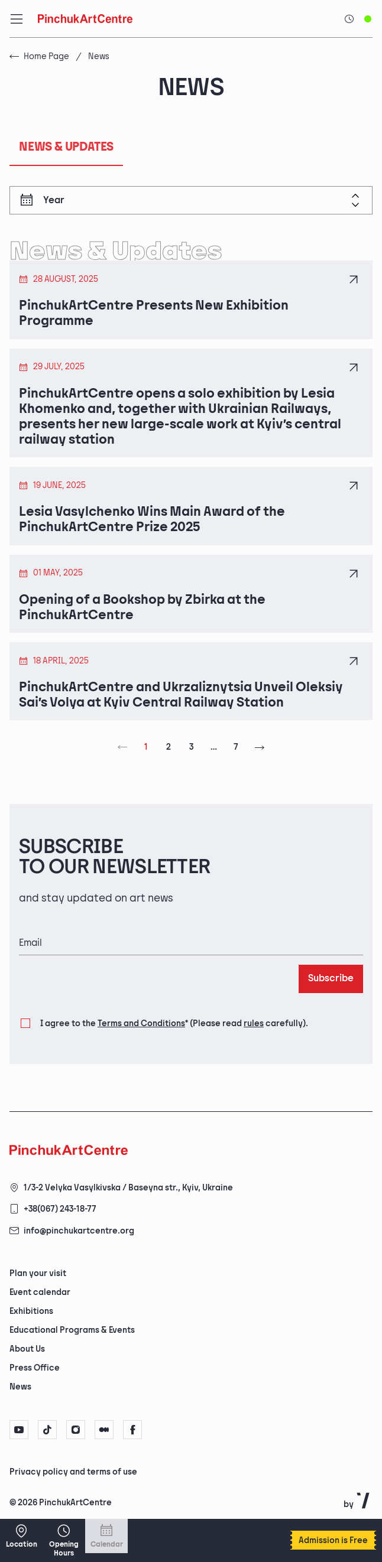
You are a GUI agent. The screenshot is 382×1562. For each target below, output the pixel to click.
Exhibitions (31, 1311)
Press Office (34, 1368)
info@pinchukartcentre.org (79, 1231)
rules (254, 1023)
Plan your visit (37, 1273)
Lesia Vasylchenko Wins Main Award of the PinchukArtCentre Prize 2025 (152, 520)
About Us (27, 1349)
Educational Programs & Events (72, 1330)
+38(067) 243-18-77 (60, 1209)
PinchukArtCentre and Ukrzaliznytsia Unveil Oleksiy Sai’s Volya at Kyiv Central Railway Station (181, 695)
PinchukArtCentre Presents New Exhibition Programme (154, 313)
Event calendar (39, 1292)
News (20, 1387)
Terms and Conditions (141, 1023)
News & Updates (66, 147)
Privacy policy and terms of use (73, 1472)
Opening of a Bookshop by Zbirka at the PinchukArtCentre (142, 608)
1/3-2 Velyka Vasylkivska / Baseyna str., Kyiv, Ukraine (128, 1188)
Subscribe (331, 978)
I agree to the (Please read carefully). (174, 1024)
